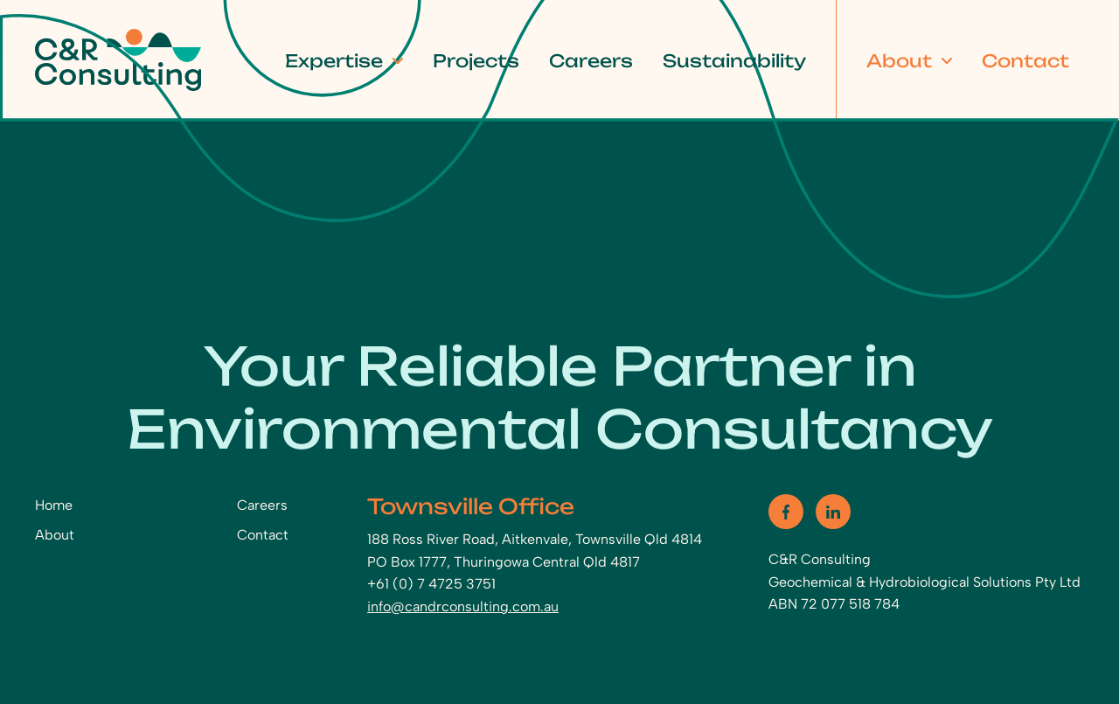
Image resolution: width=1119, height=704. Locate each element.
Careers (591, 60)
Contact (1025, 60)
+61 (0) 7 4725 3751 (431, 583)
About (899, 60)
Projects (476, 60)
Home (54, 505)
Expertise (334, 60)
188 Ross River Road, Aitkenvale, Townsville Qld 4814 (534, 539)
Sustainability (734, 60)
